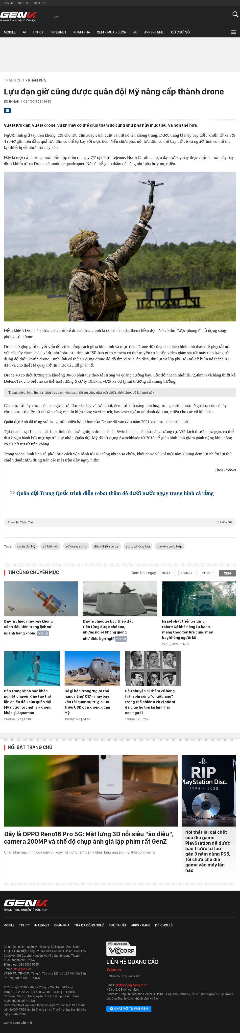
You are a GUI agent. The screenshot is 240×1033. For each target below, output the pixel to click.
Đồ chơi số (180, 32)
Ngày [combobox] (166, 573)
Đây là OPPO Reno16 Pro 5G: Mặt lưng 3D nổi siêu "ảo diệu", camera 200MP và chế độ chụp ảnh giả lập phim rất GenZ (88, 837)
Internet (59, 32)
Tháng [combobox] (186, 573)
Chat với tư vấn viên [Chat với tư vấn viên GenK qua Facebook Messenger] (129, 1009)
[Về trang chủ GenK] (18, 16)
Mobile (10, 32)
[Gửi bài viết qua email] (7, 112)
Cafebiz (39, 3)
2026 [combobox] (206, 573)
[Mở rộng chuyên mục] (233, 31)
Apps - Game (140, 925)
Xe (135, 32)
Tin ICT (38, 32)
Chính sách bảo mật (18, 1023)
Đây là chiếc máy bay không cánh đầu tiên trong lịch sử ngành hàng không (28, 627)
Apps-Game (154, 32)
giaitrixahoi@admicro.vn (131, 985)
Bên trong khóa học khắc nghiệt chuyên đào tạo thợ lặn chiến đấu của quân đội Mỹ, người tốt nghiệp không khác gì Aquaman (27, 702)
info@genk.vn (22, 969)
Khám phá (81, 32)
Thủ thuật (118, 925)
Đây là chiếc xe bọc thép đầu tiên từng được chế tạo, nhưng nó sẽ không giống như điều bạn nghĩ (108, 630)
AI (24, 32)
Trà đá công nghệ (89, 925)
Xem (227, 573)
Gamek (8, 3)
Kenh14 (23, 3)
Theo (120, 522)
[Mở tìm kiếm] (236, 14)
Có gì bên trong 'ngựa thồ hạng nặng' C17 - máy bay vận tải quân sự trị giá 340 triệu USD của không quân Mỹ (88, 702)
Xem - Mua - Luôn (111, 32)
